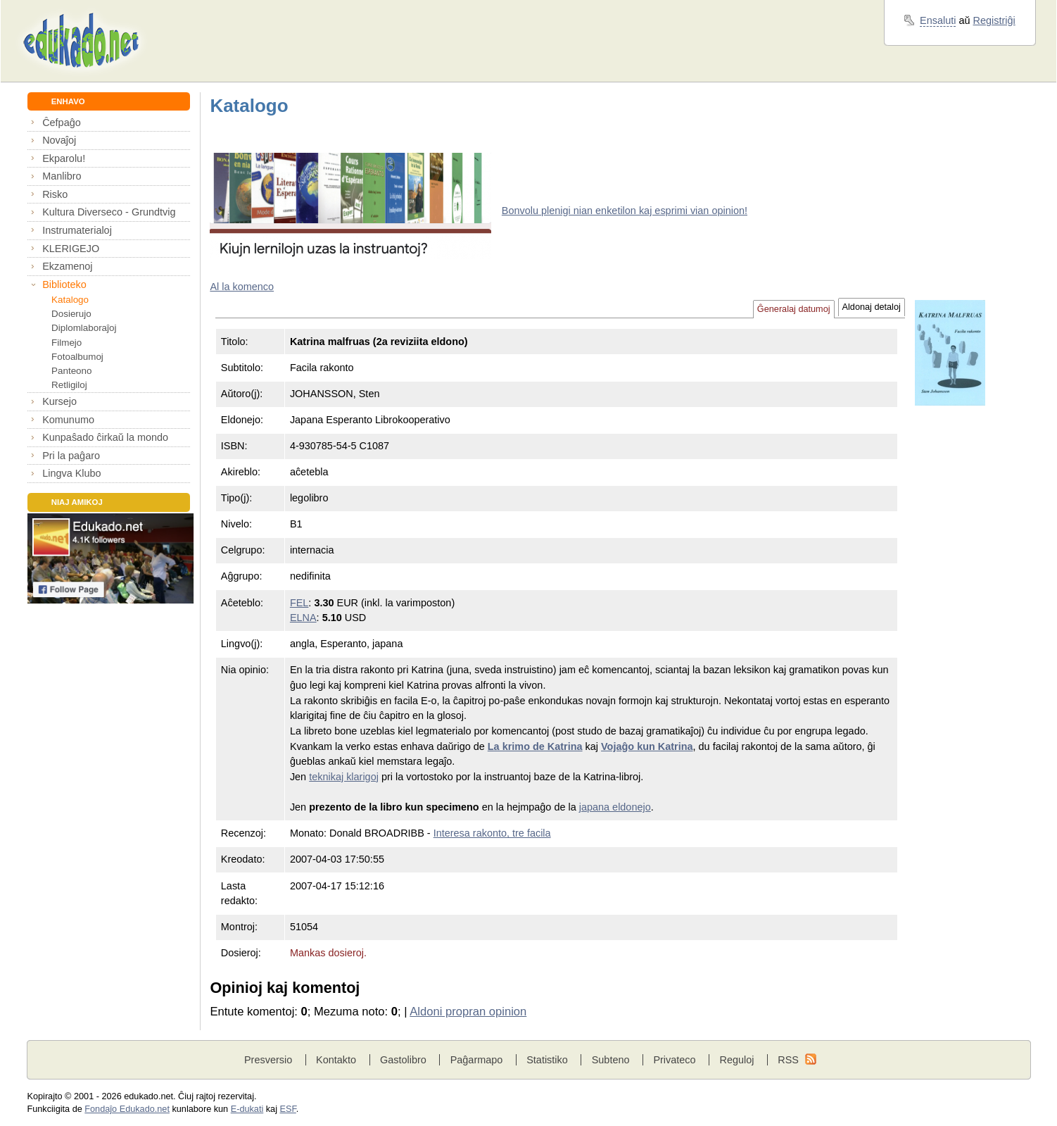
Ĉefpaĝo (61, 122)
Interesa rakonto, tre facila (492, 833)
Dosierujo (71, 313)
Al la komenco (242, 286)
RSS (788, 1059)
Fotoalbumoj (77, 356)
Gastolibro (403, 1059)
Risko (55, 194)
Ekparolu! (63, 158)
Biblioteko (64, 284)
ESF (288, 1109)
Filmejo (66, 342)
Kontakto (336, 1059)
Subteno (611, 1059)
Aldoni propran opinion (468, 1011)
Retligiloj (69, 385)
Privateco (674, 1059)
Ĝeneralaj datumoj (793, 309)
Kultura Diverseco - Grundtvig (108, 212)
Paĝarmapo (476, 1059)
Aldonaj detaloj (871, 307)
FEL (299, 602)
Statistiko (547, 1059)
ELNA (303, 617)
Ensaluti (938, 20)
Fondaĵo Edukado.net (127, 1109)
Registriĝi (994, 20)
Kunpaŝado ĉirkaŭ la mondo (105, 437)
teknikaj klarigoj (344, 776)
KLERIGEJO (70, 248)
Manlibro (61, 176)
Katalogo (70, 299)
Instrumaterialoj (77, 230)
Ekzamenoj (67, 266)
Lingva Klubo (71, 473)
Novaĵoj (59, 140)
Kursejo (59, 401)
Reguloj (736, 1059)
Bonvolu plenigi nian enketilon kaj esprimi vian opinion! (624, 210)
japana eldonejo (615, 807)
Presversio (268, 1059)
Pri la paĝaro (71, 455)
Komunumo (68, 419)
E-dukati (247, 1109)
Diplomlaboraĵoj (83, 328)
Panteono (71, 370)
